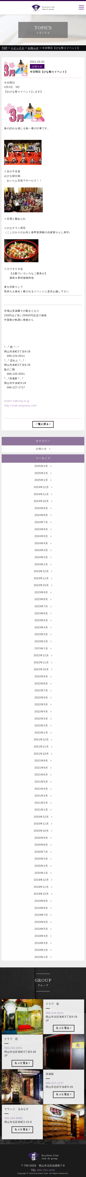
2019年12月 (43, 886)
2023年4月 (42, 634)
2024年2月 (42, 563)
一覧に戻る (43, 424)
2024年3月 (42, 556)
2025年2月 (42, 479)
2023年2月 (42, 648)
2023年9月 (42, 598)
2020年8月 (42, 851)
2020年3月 (42, 865)
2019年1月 (42, 963)
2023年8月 (42, 605)
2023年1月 (42, 655)
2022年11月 (43, 669)
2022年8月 (42, 690)
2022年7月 (42, 697)
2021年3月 (42, 802)
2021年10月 (43, 760)
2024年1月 (42, 570)
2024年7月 (42, 528)
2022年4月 (42, 718)
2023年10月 (43, 591)
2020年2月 (42, 872)
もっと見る (63, 1034)
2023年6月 (42, 620)
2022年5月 (42, 711)
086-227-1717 (55, 1089)
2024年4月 (42, 549)
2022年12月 (43, 662)
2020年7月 (42, 858)
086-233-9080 (13, 1124)
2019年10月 (43, 900)
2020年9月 (42, 844)
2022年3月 (42, 725)
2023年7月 (42, 612)
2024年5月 (42, 542)
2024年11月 (43, 500)
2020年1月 (42, 879)
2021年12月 (43, 746)
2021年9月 (42, 767)
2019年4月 (42, 942)
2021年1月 (42, 816)
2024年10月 (43, 507)
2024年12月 (43, 493)
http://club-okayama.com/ (20, 405)
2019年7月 (42, 921)
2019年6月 (42, 928)
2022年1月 (42, 739)
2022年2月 (42, 732)
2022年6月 (42, 704)
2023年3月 (42, 640)
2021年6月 (42, 781)
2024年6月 (42, 535)
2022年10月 (43, 676)
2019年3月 (42, 949)
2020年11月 (43, 830)
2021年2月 (42, 809)
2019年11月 (43, 893)
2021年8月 (42, 774)
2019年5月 (42, 935)
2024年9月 (42, 514)
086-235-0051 (13, 1054)
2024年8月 (42, 521)
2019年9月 (42, 907)
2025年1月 (42, 486)
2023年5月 (42, 626)
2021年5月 (42, 788)
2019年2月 (42, 956)
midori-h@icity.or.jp (16, 401)
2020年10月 (43, 837)
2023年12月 (43, 577)
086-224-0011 (55, 1019)
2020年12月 (43, 823)
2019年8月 (42, 914)
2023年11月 (43, 584)
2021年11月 (43, 753)
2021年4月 (42, 795)
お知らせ (43, 455)
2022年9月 (42, 683)
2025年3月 (42, 472)
